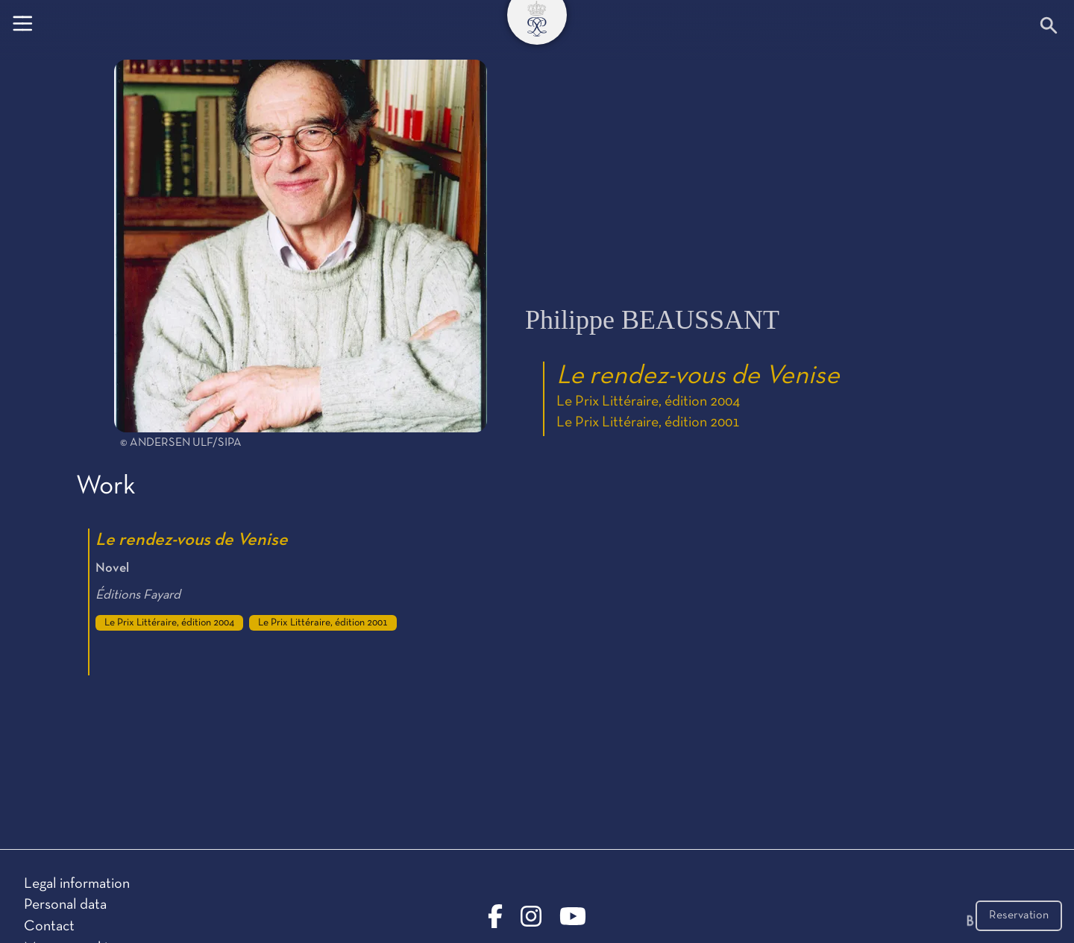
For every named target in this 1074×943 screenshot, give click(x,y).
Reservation (1019, 915)
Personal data (65, 905)
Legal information (77, 884)
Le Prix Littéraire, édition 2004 (648, 402)
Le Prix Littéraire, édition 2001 (648, 422)
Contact (49, 926)
